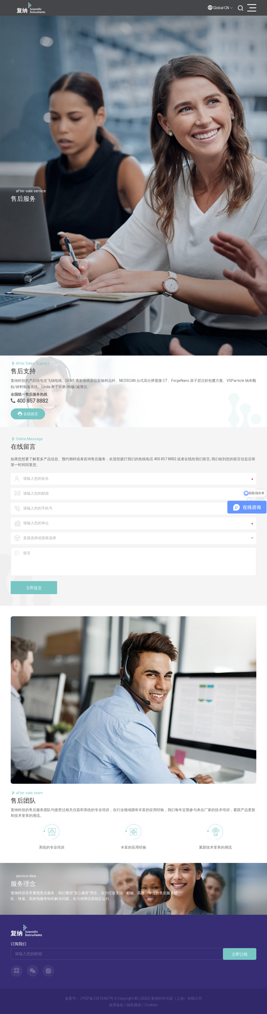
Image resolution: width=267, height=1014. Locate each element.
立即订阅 (239, 954)
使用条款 (116, 1004)
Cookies (151, 1004)
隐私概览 (134, 1004)
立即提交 (34, 587)
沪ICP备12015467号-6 (98, 998)
